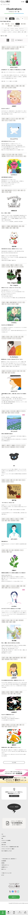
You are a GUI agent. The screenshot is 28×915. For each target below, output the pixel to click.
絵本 (14, 114)
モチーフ (17, 18)
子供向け (3, 296)
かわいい (12, 150)
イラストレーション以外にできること (16, 20)
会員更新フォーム (4, 861)
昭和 (17, 222)
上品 (5, 82)
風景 (23, 80)
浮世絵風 (7, 222)
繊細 (2, 186)
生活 (2, 82)
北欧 (8, 367)
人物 (21, 365)
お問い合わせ (3, 839)
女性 (19, 331)
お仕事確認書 (3, 855)
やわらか (10, 114)
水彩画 (17, 298)
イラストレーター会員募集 (5, 834)
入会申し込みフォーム (5, 859)
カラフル (8, 150)
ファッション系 (18, 332)
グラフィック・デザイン (19, 150)
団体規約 (2, 857)
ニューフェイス (20, 912)
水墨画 (14, 222)
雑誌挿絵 (13, 439)
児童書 (17, 80)
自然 (2, 43)
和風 (10, 222)
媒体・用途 (7, 18)
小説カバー (17, 513)
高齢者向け (8, 80)
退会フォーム (3, 863)
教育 (2, 582)
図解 (21, 580)
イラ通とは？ (3, 830)
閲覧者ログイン (3, 912)
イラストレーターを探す (8, 912)
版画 (10, 186)
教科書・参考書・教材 (8, 184)
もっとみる (14, 756)
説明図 (18, 580)
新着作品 (25, 912)
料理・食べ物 (7, 43)
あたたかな (3, 546)
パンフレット (18, 439)
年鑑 (2, 832)
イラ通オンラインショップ (6, 867)
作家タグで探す (11, 13)
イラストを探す (14, 912)
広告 (17, 41)
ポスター (3, 261)
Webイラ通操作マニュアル (6, 845)
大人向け (7, 259)
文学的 (6, 582)
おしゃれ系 (21, 261)
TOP (2, 828)
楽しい (12, 653)
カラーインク (15, 720)
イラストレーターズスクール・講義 (7, 843)
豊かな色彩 (12, 43)
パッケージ (13, 41)
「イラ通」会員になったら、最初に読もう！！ (9, 853)
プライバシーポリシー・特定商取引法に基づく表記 (9, 841)
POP (9, 582)
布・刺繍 (14, 82)
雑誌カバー (17, 259)
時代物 (3, 222)
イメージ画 (8, 261)
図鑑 (2, 184)
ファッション (16, 261)
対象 (2, 18)
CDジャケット (4, 688)
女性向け (3, 80)
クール (13, 332)
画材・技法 (10, 20)
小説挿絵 (8, 220)
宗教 (23, 220)
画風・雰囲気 (23, 18)
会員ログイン (14, 891)
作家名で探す (6, 13)
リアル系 (17, 43)
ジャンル (12, 18)
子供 (23, 296)
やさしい (6, 114)
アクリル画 (9, 82)
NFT (2, 869)
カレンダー (8, 41)
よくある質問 (3, 837)
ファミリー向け (8, 365)
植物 (20, 41)
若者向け (3, 580)
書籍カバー (3, 41)
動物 (20, 113)
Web (21, 259)
